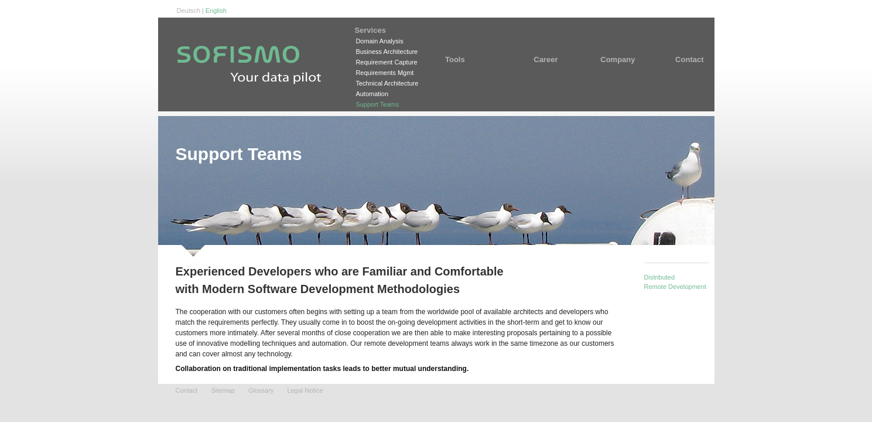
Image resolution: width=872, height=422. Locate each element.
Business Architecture (386, 51)
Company (617, 59)
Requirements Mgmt (384, 72)
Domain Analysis (379, 41)
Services (386, 30)
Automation (371, 93)
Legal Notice (305, 390)
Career (550, 59)
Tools (471, 59)
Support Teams (377, 104)
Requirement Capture (386, 62)
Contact (682, 59)
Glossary (260, 390)
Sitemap (222, 390)
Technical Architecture (386, 83)
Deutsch (188, 10)
